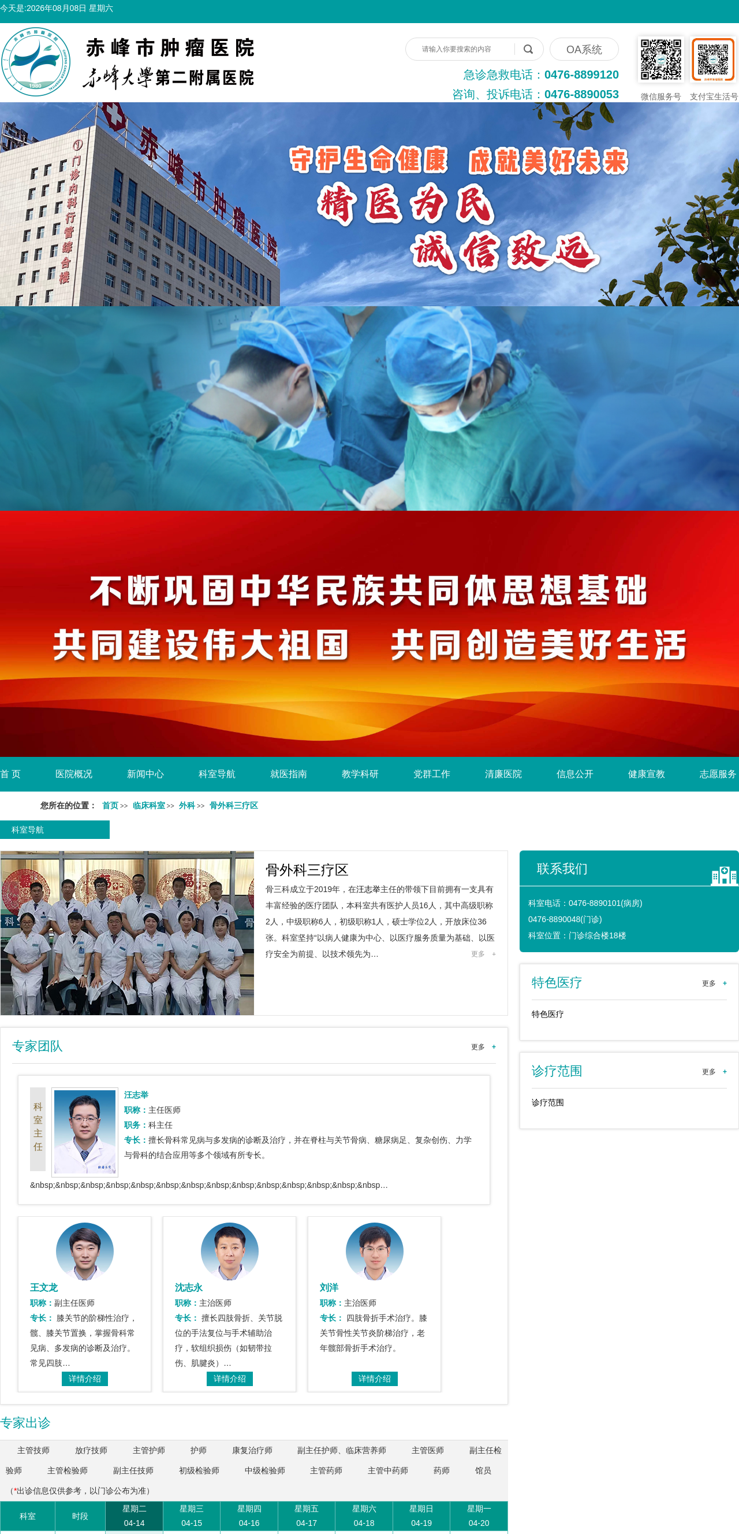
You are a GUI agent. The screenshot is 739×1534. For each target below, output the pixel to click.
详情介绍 (85, 1378)
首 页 (10, 774)
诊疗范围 (548, 1102)
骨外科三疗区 (307, 870)
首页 (110, 805)
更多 (483, 954)
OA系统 (584, 49)
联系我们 (562, 868)
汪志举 (368, 889)
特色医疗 (548, 1014)
